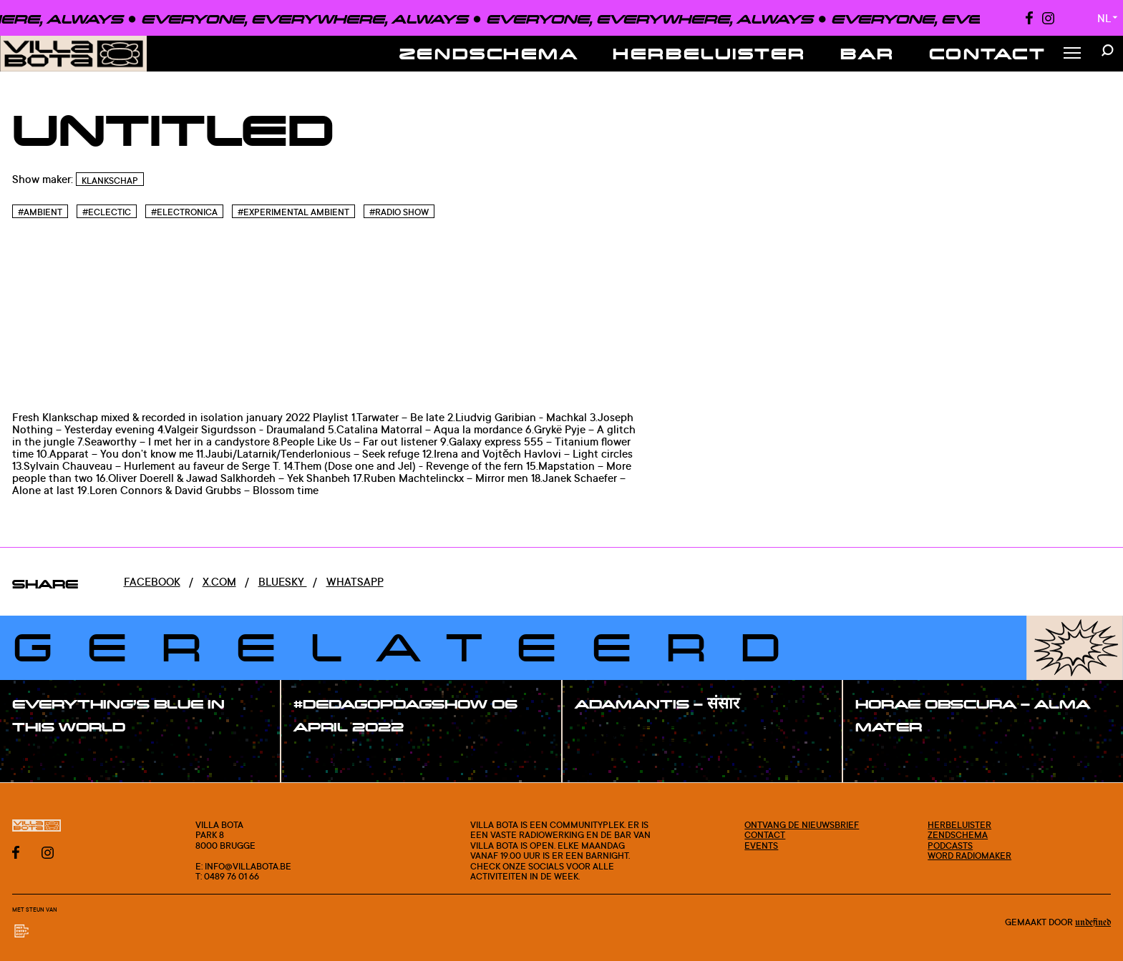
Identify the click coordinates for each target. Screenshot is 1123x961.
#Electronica (184, 212)
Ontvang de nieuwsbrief (801, 824)
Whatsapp (355, 581)
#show (46, 758)
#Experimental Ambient (293, 212)
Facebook (152, 581)
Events (761, 845)
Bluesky (282, 581)
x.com (219, 581)
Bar (867, 53)
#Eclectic (106, 212)
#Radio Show (399, 212)
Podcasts (950, 845)
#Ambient (40, 212)
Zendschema (489, 53)
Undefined (1093, 922)
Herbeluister (709, 53)
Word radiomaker (969, 855)
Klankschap (110, 180)
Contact (987, 53)
